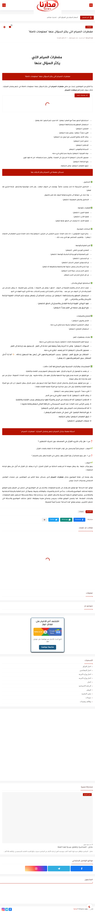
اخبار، (89, 682)
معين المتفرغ (86, 694)
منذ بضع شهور (87, 844)
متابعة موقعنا (47, 647)
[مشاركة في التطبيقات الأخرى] (44, 520)
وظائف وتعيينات (85, 701)
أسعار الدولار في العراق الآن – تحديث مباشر (62, 17)
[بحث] (4, 5)
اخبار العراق (87, 666)
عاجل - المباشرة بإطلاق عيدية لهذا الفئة (75, 847)
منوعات (89, 27)
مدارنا (75, 909)
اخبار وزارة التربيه (85, 678)
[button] (79, 520)
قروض (89, 690)
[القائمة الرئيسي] (91, 5)
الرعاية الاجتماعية (85, 686)
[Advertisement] (76, 744)
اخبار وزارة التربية (85, 674)
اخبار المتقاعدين (85, 670)
